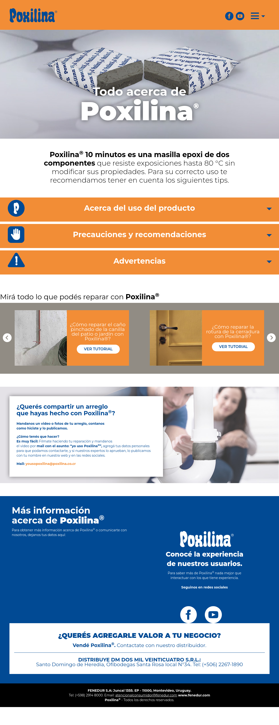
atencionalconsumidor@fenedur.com (146, 695)
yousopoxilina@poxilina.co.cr (51, 464)
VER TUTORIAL (98, 349)
